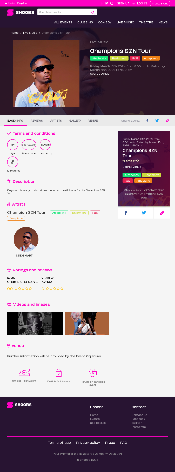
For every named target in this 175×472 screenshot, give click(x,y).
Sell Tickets (98, 422)
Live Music (125, 22)
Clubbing (85, 22)
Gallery (75, 120)
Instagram (139, 426)
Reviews (37, 120)
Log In (142, 3)
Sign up (123, 3)
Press (110, 442)
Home (15, 32)
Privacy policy (88, 442)
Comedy (104, 22)
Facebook (138, 418)
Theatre (146, 22)
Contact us (139, 414)
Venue (93, 120)
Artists (56, 120)
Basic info (15, 120)
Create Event (160, 3)
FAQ (123, 442)
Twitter (137, 422)
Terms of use (59, 442)
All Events (63, 22)
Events (95, 418)
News (163, 22)
